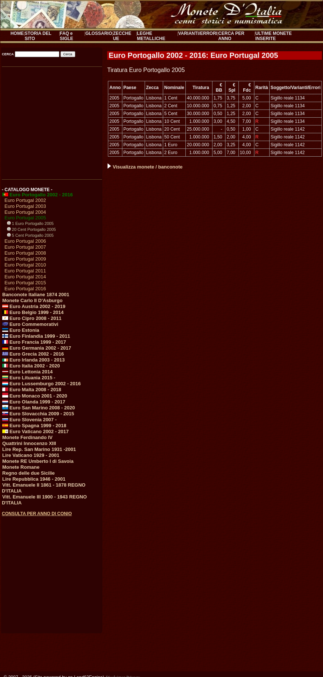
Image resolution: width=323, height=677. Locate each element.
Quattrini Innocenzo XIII (29, 443)
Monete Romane (20, 467)
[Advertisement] (51, 120)
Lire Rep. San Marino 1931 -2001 (39, 449)
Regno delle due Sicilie (28, 473)
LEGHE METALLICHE (151, 36)
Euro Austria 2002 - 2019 (33, 306)
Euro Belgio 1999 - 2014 (33, 312)
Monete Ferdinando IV (27, 437)
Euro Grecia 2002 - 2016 (33, 354)
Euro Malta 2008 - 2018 (31, 389)
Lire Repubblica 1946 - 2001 (34, 479)
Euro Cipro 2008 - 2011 (32, 318)
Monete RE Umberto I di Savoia (37, 461)
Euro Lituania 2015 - (28, 377)
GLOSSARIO (98, 33)
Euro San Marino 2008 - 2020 (38, 408)
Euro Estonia (20, 330)
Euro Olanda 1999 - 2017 (33, 402)
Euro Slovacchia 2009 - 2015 (38, 413)
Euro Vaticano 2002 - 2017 (35, 431)
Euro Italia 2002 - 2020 (31, 366)
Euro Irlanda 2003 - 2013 (33, 360)
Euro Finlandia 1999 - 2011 (36, 336)
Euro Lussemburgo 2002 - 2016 (41, 383)
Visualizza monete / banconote (145, 167)
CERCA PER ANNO (231, 36)
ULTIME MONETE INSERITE (273, 36)
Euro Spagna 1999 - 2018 (34, 425)
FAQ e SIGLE (66, 36)
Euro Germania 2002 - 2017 (36, 348)
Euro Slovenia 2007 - (29, 419)
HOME (17, 33)
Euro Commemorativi (30, 324)
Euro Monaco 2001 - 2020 (34, 396)
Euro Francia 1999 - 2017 (34, 342)
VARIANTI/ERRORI (197, 33)
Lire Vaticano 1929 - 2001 (30, 455)
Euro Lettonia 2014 (27, 372)
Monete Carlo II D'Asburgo (32, 300)
